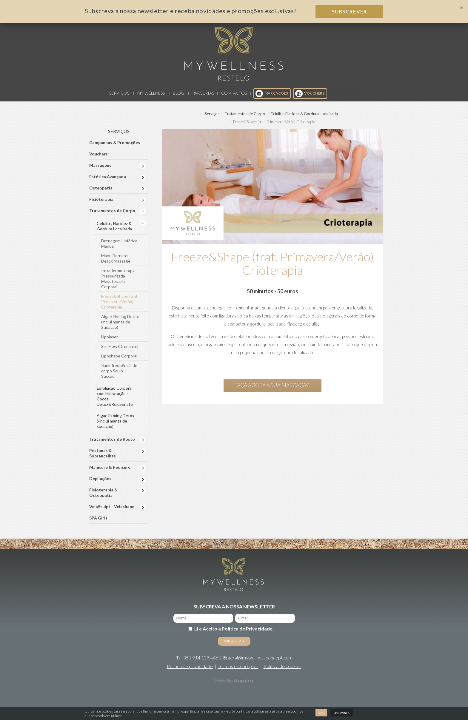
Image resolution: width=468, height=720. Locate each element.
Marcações (271, 97)
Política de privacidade (190, 670)
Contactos (234, 96)
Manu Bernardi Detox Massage (115, 262)
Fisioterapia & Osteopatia (103, 496)
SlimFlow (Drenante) (119, 350)
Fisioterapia (101, 203)
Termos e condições (238, 670)
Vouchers (309, 97)
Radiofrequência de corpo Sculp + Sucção (119, 375)
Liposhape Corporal (119, 359)
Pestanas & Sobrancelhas (102, 457)
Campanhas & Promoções (114, 146)
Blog (178, 96)
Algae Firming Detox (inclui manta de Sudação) (120, 326)
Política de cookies (282, 670)
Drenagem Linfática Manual (119, 247)
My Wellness (151, 96)
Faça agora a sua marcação (272, 389)
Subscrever (349, 11)
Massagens (100, 169)
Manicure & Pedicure (109, 471)
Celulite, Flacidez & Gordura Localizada (304, 117)
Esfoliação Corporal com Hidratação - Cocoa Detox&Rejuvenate (115, 400)
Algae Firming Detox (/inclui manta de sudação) (115, 425)
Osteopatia (101, 191)
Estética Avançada (107, 180)
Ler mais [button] (341, 712)
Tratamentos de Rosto (112, 442)
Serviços (119, 96)
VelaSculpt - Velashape (111, 510)
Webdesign (223, 684)
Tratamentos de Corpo (245, 117)
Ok (321, 712)
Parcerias (203, 96)
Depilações (100, 482)
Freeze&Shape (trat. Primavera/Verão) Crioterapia (119, 305)
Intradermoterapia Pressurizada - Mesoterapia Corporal (118, 282)
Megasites (244, 684)
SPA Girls (98, 521)
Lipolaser (109, 340)
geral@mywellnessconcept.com (260, 661)
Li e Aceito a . (234, 632)
